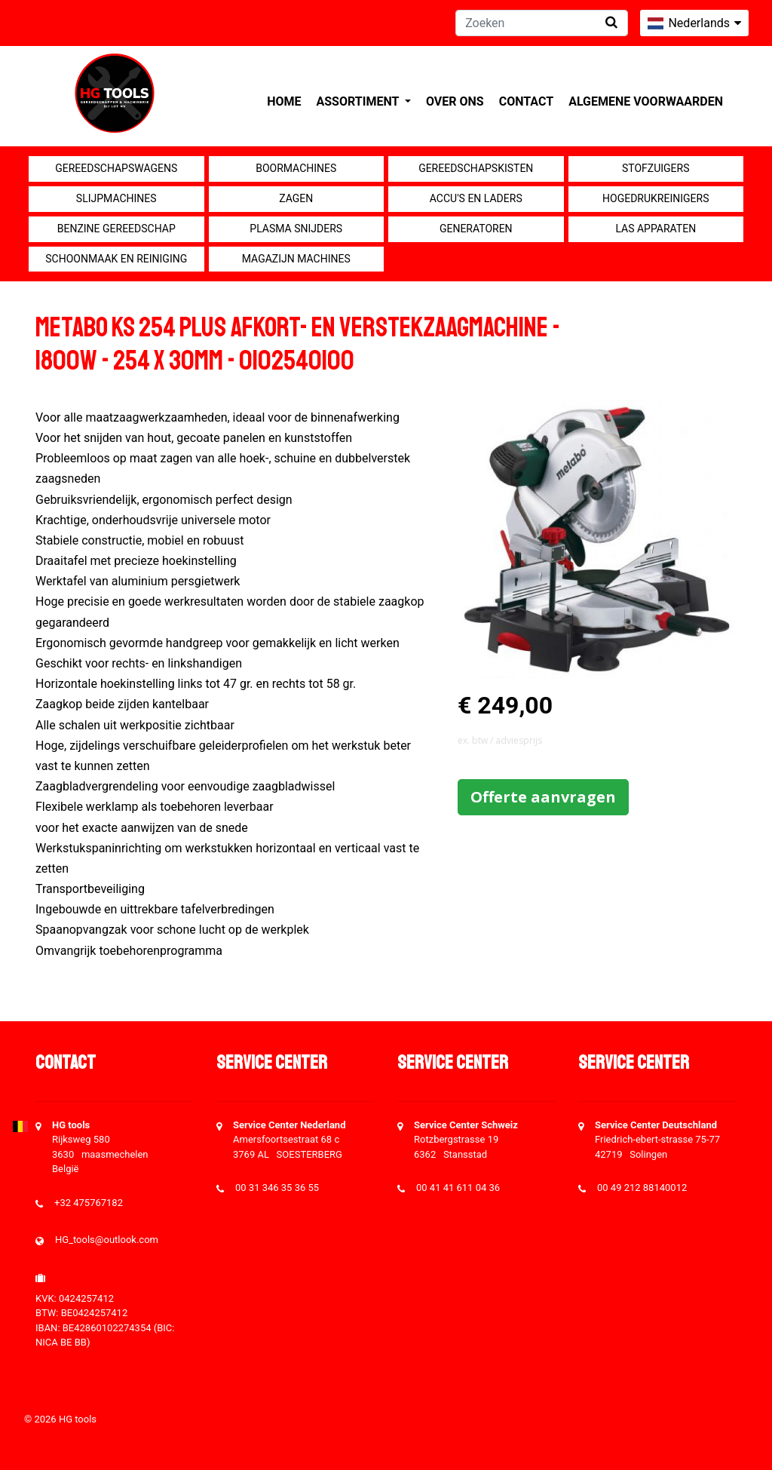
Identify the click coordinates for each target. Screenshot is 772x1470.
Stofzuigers (656, 168)
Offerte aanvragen (543, 797)
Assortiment (359, 101)
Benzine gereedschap (116, 228)
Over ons (455, 101)
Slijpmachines (116, 198)
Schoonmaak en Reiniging (116, 259)
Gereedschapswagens (116, 168)
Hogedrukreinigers (655, 198)
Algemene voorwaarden (645, 101)
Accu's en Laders (476, 198)
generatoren (476, 228)
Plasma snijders (296, 228)
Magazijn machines (296, 259)
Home (284, 101)
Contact (526, 101)
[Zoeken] (541, 23)
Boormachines (296, 168)
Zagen (296, 198)
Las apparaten (655, 228)
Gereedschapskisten (475, 168)
